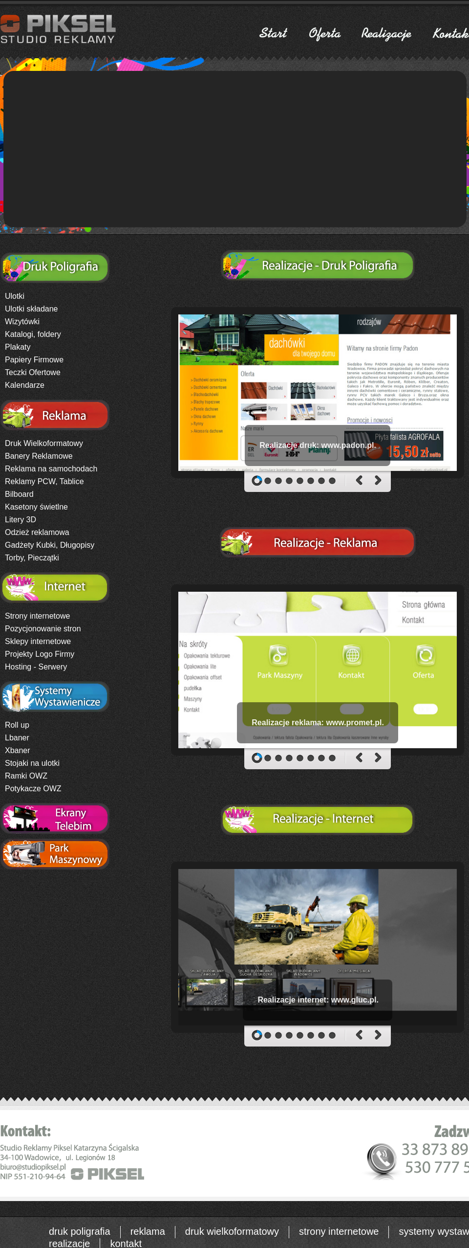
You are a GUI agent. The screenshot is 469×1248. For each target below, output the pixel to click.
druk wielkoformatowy (232, 1231)
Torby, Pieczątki (32, 558)
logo (164, 334)
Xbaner (17, 750)
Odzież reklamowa (37, 532)
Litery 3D (20, 519)
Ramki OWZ (26, 776)
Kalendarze (24, 385)
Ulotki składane (31, 309)
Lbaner (17, 738)
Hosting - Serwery (36, 667)
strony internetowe (339, 1231)
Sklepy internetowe (38, 641)
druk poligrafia (79, 1231)
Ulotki (14, 296)
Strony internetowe (37, 616)
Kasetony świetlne (36, 507)
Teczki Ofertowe (33, 372)
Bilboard (19, 494)
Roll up (17, 725)
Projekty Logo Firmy (39, 654)
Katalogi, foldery (33, 334)
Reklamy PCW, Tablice (44, 481)
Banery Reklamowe (39, 456)
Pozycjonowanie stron (43, 628)
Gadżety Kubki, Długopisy (49, 545)
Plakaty (17, 347)
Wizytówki (22, 321)
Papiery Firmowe (34, 360)
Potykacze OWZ (33, 788)
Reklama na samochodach (51, 469)
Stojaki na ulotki (32, 763)
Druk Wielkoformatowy (44, 443)
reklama (147, 1231)
